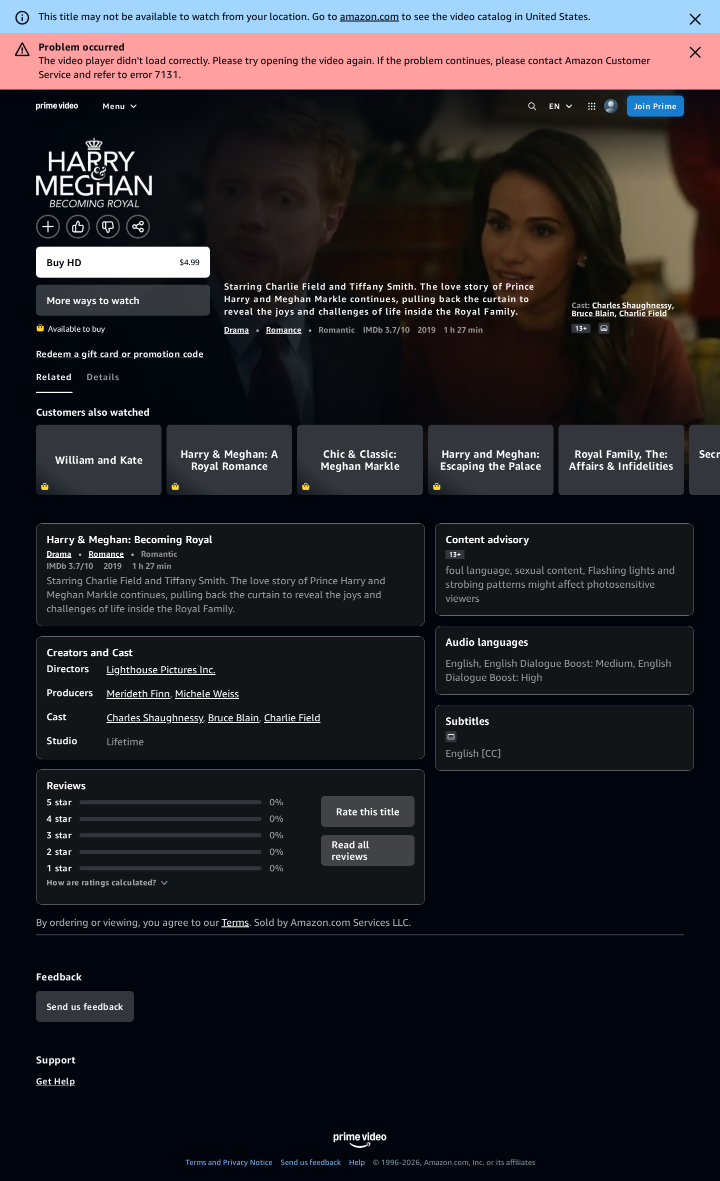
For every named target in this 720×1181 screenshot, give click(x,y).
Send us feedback (310, 1161)
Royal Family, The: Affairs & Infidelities (621, 460)
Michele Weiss (207, 693)
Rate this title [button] (368, 811)
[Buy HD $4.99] (123, 262)
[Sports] (299, 106)
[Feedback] (85, 1006)
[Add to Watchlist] (48, 227)
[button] (107, 882)
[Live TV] (378, 106)
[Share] (138, 227)
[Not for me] (108, 227)
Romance (284, 330)
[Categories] (592, 106)
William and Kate (99, 460)
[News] (338, 106)
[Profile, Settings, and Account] (611, 106)
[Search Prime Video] (532, 106)
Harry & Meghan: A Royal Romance (229, 460)
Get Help (55, 1080)
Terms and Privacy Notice (229, 1161)
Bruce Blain (593, 313)
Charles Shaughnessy (632, 305)
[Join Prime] (655, 106)
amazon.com (369, 16)
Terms (235, 922)
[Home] (57, 106)
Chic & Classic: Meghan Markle (359, 460)
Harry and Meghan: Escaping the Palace (491, 460)
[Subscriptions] (442, 106)
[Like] (78, 227)
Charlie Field (643, 313)
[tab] (54, 376)
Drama (236, 330)
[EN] (562, 106)
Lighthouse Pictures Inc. (161, 669)
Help (357, 1161)
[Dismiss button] (695, 19)
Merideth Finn (138, 693)
